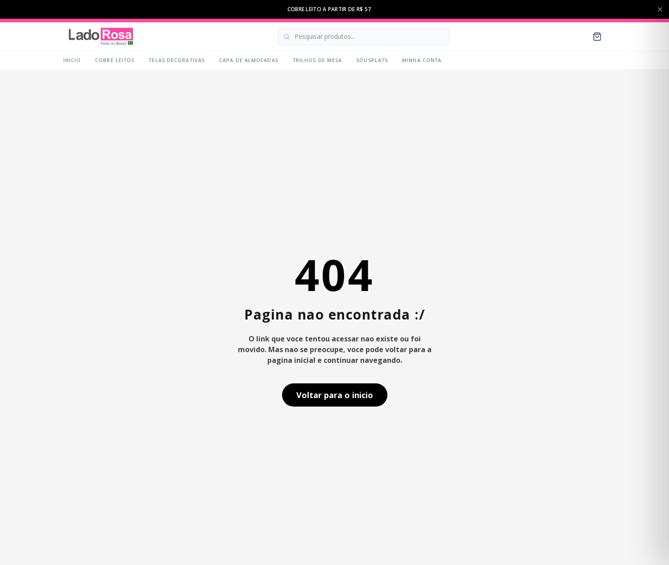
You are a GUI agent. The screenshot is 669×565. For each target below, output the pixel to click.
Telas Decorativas (177, 60)
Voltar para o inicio (334, 395)
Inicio (72, 60)
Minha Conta (421, 60)
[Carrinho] (597, 37)
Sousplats (372, 60)
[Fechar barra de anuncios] (660, 9)
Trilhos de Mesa (317, 60)
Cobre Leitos (114, 60)
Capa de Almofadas (248, 60)
